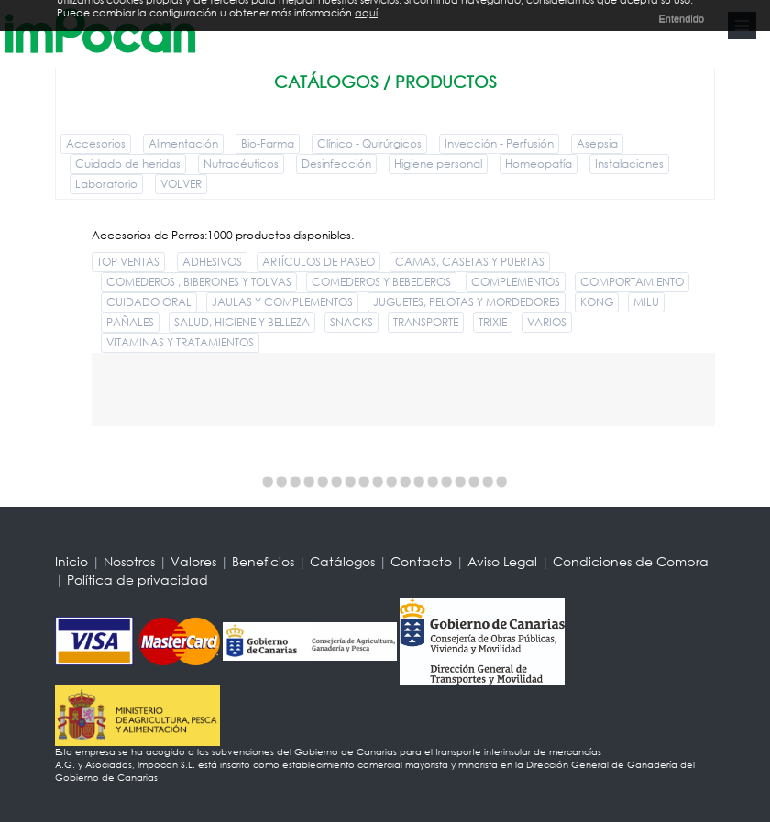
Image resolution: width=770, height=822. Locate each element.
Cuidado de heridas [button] (128, 163)
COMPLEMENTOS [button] (515, 282)
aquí (366, 10)
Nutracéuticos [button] (241, 163)
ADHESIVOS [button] (212, 261)
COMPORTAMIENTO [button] (632, 282)
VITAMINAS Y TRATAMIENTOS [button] (180, 342)
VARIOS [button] (546, 322)
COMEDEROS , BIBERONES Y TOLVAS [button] (199, 282)
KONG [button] (596, 302)
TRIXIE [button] (492, 322)
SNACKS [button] (351, 322)
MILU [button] (646, 302)
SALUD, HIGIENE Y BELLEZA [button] (242, 322)
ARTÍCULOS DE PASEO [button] (318, 261)
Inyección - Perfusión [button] (499, 143)
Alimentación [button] (183, 143)
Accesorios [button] (96, 143)
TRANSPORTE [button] (425, 322)
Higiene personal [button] (438, 163)
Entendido (681, 15)
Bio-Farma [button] (267, 143)
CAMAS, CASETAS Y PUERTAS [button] (469, 261)
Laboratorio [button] (106, 184)
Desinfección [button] (336, 163)
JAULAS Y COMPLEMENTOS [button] (282, 302)
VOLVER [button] (181, 184)
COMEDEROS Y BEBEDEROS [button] (381, 282)
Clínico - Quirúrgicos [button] (369, 143)
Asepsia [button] (597, 143)
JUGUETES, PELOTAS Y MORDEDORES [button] (466, 302)
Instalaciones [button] (629, 163)
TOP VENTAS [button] (128, 261)
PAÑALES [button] (130, 322)
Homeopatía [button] (538, 163)
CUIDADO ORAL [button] (149, 302)
